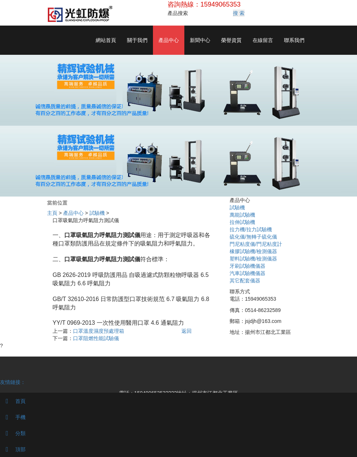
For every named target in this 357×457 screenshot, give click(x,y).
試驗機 (97, 213)
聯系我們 (294, 40)
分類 (13, 433)
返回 (186, 331)
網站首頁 (106, 40)
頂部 (13, 449)
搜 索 (239, 13)
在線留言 (263, 40)
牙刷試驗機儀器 (247, 266)
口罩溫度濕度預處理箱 (98, 331)
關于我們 (137, 40)
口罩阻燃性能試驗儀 (96, 338)
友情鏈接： (13, 382)
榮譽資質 (231, 40)
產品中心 (168, 40)
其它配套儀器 (245, 280)
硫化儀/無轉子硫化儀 (253, 237)
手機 (13, 417)
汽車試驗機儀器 (247, 273)
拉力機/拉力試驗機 (251, 229)
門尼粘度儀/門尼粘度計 (256, 244)
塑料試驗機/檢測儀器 (253, 259)
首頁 (13, 401)
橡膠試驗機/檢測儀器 (253, 251)
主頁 (52, 213)
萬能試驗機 (242, 215)
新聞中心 (200, 40)
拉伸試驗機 (242, 222)
